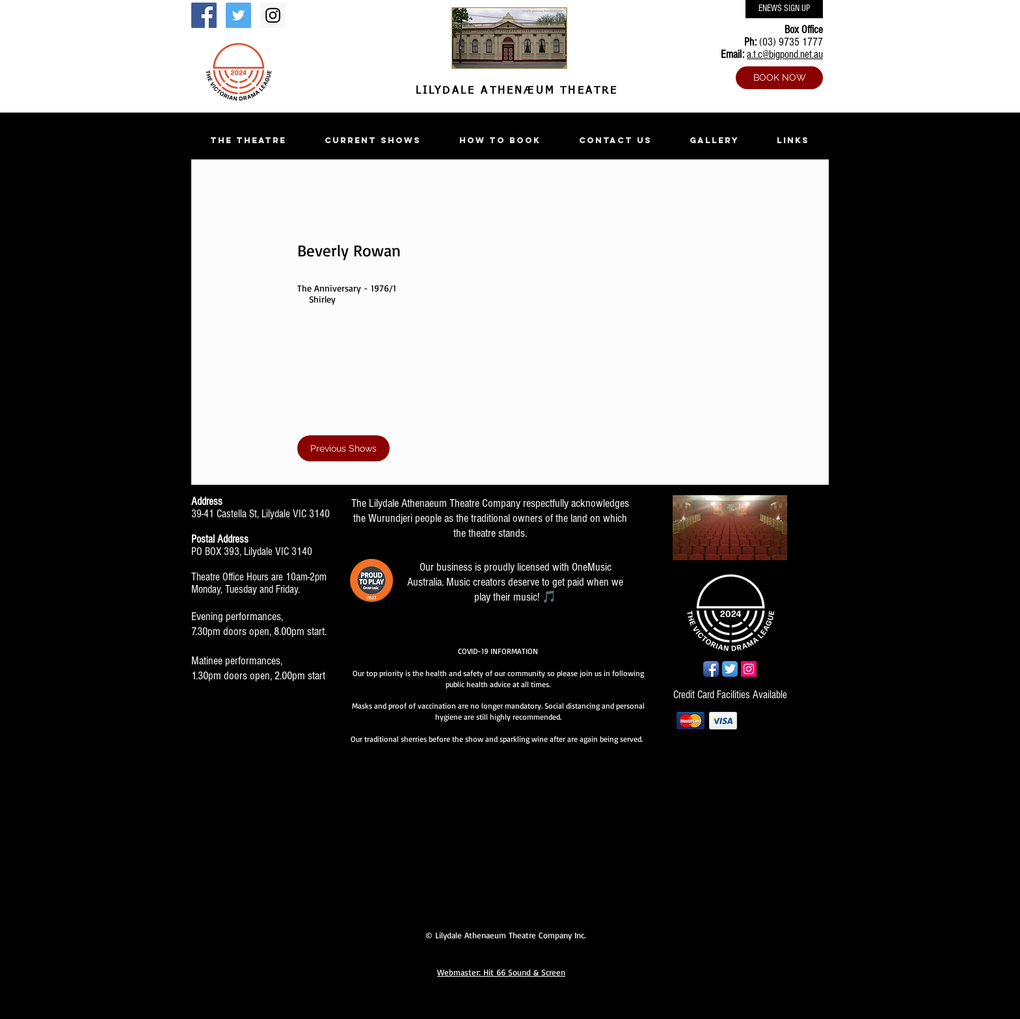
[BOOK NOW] (779, 77)
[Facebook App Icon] (711, 669)
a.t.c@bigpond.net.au (785, 54)
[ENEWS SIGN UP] (784, 9)
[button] (248, 140)
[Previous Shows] (343, 448)
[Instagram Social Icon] (273, 15)
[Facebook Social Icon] (204, 15)
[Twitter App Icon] (730, 669)
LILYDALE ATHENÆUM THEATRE (514, 91)
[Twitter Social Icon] (238, 15)
